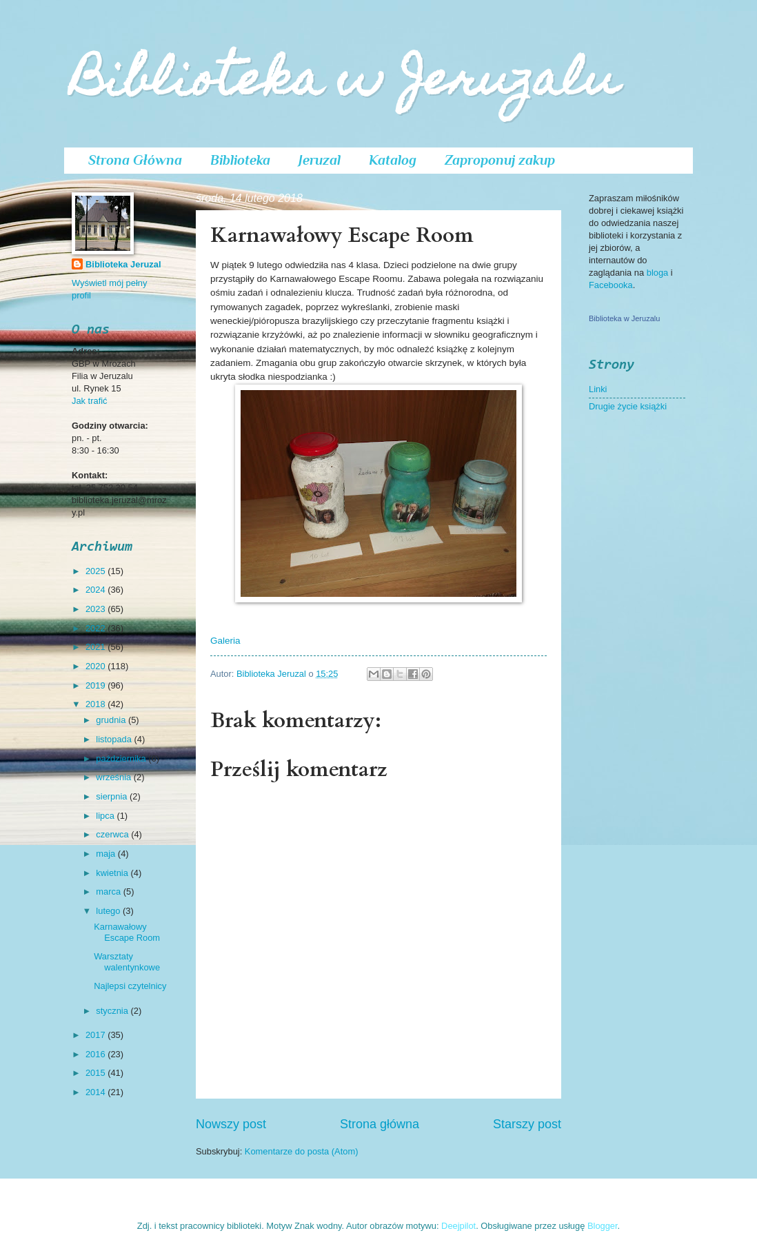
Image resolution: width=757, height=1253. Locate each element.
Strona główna (379, 1124)
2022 (96, 628)
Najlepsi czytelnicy (130, 986)
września (114, 777)
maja (106, 853)
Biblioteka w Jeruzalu (345, 84)
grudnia (112, 720)
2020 (96, 666)
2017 (96, 1035)
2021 (96, 647)
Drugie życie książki (628, 406)
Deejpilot (458, 1226)
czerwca (113, 834)
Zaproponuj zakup (500, 159)
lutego (109, 911)
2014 (96, 1092)
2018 (96, 704)
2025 (96, 571)
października (122, 758)
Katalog (392, 159)
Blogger (602, 1226)
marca (109, 891)
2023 (96, 609)
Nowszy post (231, 1124)
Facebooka (611, 285)
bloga (659, 272)
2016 (96, 1054)
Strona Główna (135, 159)
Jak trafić (90, 401)
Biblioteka (240, 159)
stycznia (113, 1011)
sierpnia (113, 796)
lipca (106, 816)
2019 (96, 685)
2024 (96, 589)
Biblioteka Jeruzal (123, 264)
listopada (115, 739)
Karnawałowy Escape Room (127, 931)
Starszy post (527, 1124)
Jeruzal (320, 159)
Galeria (225, 640)
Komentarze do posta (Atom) (302, 1151)
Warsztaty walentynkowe (127, 961)
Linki (598, 389)
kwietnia (113, 873)
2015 (96, 1073)
